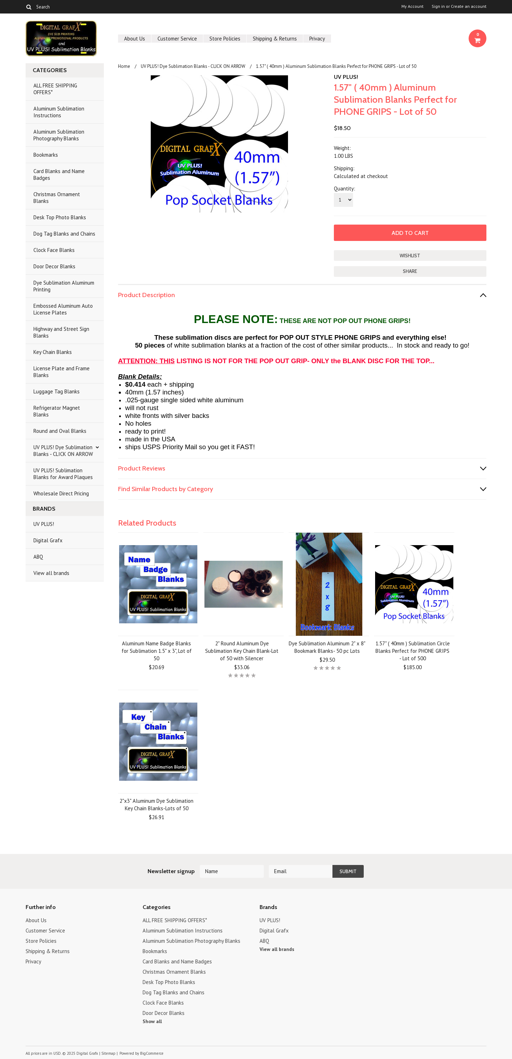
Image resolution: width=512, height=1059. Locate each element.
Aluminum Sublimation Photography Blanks (58, 135)
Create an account (468, 6)
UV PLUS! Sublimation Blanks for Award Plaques (63, 473)
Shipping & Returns (275, 38)
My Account (412, 6)
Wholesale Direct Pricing (61, 493)
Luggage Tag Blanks (56, 391)
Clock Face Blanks (54, 250)
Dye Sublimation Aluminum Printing (63, 286)
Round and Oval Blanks (59, 431)
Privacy (317, 38)
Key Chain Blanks (52, 352)
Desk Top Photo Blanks (59, 217)
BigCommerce (152, 1053)
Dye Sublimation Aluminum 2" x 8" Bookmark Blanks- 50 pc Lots (327, 647)
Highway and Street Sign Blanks (61, 332)
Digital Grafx (48, 540)
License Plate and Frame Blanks (61, 371)
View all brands (51, 573)
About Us (134, 38)
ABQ (38, 556)
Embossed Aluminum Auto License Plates (63, 309)
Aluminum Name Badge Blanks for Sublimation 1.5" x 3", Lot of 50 (157, 651)
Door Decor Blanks (54, 266)
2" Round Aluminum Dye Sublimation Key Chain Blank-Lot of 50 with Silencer (241, 651)
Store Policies (224, 38)
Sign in (438, 6)
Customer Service (177, 38)
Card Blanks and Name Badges (59, 174)
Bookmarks (45, 154)
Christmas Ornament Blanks (56, 197)
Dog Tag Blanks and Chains (64, 233)
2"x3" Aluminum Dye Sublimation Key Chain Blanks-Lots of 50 (156, 804)
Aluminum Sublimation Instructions (58, 112)
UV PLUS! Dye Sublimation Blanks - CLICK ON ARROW (63, 450)
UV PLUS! (43, 524)
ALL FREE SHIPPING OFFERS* (55, 89)
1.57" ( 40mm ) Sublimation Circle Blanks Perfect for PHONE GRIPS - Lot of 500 (412, 651)
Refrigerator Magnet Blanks (56, 411)
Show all (152, 1021)
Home (124, 66)
